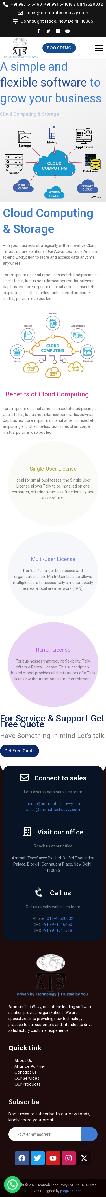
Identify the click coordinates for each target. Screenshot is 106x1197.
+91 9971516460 (57, 924)
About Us (23, 1060)
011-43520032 (60, 918)
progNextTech (71, 1191)
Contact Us (25, 1072)
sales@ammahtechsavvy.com (56, 13)
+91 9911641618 (57, 930)
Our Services (26, 1078)
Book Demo (59, 48)
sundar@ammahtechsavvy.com (53, 803)
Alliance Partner (29, 1066)
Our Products (27, 1084)
